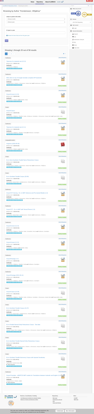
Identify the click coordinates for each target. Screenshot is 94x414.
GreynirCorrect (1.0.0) (12, 94)
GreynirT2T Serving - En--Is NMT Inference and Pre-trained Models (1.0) (27, 193)
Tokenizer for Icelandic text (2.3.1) (16, 127)
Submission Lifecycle (57, 399)
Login (89, 0)
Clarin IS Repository (62, 57)
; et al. (35, 363)
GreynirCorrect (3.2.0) (12, 226)
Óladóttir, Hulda (24, 99)
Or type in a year (10, 30)
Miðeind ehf (9, 310)
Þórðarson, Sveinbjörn (32, 116)
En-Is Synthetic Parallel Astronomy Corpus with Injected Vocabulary (25, 357)
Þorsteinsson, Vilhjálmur (12, 66)
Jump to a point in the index (13, 16)
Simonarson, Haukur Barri (12, 215)
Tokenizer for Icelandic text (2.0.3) (16, 61)
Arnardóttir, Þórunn (31, 231)
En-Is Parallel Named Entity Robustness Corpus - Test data (23, 324)
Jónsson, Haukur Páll (11, 330)
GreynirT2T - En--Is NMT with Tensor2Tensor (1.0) (20, 209)
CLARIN (75, 398)
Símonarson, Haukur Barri (25, 83)
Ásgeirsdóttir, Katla (57, 116)
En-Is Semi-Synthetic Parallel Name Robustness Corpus (22, 160)
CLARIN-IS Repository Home (10, 5)
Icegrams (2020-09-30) (13, 143)
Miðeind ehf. (10, 63)
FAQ (54, 401)
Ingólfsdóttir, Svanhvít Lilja (12, 363)
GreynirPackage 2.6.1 (12, 258)
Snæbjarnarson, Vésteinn (12, 83)
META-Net (76, 399)
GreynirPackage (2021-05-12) (14, 275)
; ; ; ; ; (35, 363)
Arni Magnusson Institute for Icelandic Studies (31, 398)
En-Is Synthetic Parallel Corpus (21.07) (17, 308)
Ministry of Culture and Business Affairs (29, 399)
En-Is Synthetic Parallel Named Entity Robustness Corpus (22, 341)
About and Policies (57, 402)
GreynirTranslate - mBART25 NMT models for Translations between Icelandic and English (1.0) (33, 375)
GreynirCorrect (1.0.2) (12, 242)
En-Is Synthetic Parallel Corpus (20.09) (17, 176)
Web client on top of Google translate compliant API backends (24, 78)
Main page (55, 398)
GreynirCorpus (10, 110)
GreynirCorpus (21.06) (12, 291)
